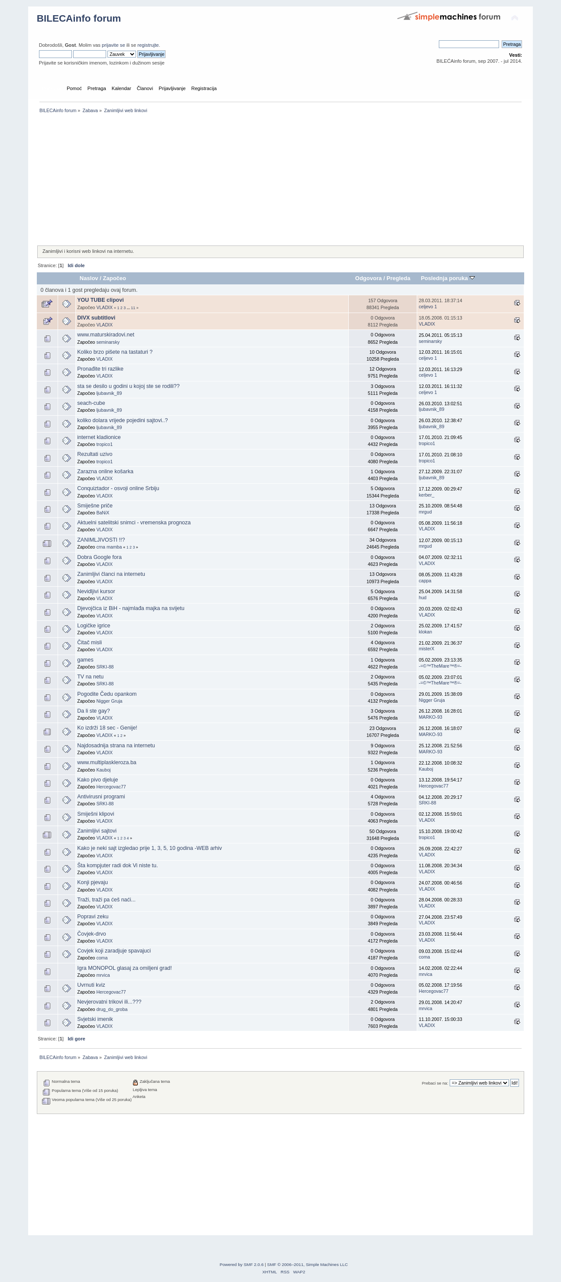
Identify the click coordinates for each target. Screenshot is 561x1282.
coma (101, 957)
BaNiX (102, 512)
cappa (425, 580)
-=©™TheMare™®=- (440, 665)
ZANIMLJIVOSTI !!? (101, 540)
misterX (427, 648)
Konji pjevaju (92, 882)
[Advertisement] (281, 180)
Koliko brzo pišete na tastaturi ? (114, 352)
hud (423, 597)
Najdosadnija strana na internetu (116, 746)
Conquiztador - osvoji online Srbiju (118, 488)
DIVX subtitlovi (96, 318)
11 (133, 308)
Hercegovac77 (111, 786)
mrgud (425, 511)
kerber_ (427, 494)
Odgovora (368, 278)
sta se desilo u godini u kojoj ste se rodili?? (128, 386)
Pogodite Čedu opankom (106, 694)
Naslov (89, 278)
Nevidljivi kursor (96, 591)
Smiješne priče (95, 506)
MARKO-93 (430, 717)
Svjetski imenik (95, 1019)
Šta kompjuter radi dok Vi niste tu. (117, 865)
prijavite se (113, 45)
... (129, 308)
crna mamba (109, 546)
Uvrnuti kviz (91, 985)
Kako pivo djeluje (97, 780)
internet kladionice (99, 437)
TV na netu (90, 677)
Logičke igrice (93, 626)
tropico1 (104, 444)
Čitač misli (89, 642)
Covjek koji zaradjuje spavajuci (114, 951)
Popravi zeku (92, 917)
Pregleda (398, 278)
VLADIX (104, 307)
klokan (425, 631)
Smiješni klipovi (95, 814)
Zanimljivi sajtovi (97, 831)
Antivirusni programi (101, 797)
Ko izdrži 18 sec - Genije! (107, 728)
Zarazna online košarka (105, 471)
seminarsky (108, 342)
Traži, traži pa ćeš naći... (106, 900)
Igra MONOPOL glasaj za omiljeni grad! (124, 968)
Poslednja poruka (447, 278)
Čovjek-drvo (91, 934)
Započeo (114, 278)
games (85, 660)
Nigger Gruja (109, 701)
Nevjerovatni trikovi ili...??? (109, 1002)
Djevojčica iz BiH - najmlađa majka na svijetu (130, 608)
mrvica (103, 975)
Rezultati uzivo (94, 454)
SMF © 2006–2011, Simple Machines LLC (307, 1264)
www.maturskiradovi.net (105, 335)
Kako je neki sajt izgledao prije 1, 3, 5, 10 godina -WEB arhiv (149, 848)
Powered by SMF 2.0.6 (241, 1264)
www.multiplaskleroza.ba (106, 762)
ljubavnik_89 (109, 393)
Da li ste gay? (93, 711)
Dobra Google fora (99, 557)
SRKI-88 (104, 666)
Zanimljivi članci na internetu (111, 574)
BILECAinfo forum (79, 18)
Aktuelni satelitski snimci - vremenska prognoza (134, 523)
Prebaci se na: (435, 1083)
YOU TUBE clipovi (100, 300)
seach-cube (91, 403)
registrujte (148, 45)
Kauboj (103, 769)
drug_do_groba (111, 1009)
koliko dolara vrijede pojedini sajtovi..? (122, 420)
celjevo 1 (428, 306)
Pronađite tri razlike (100, 369)
